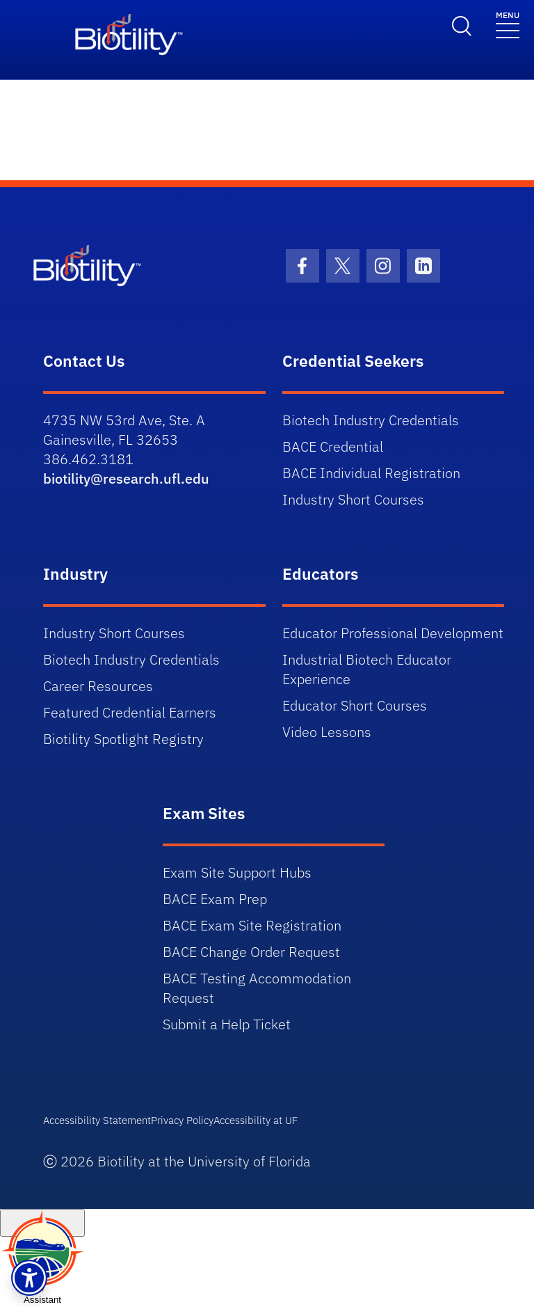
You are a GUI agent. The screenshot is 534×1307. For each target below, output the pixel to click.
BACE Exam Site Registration (252, 925)
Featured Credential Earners (129, 712)
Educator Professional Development (392, 633)
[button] (29, 1278)
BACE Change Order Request (251, 951)
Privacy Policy (182, 1120)
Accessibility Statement (97, 1120)
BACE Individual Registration (371, 473)
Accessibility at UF (255, 1120)
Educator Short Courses (354, 705)
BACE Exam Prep (215, 898)
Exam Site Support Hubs (237, 872)
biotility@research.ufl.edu (126, 478)
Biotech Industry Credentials (370, 420)
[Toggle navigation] (508, 24)
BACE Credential (332, 446)
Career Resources (98, 685)
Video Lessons (326, 731)
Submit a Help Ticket (227, 1024)
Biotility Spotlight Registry (123, 738)
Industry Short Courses (353, 499)
